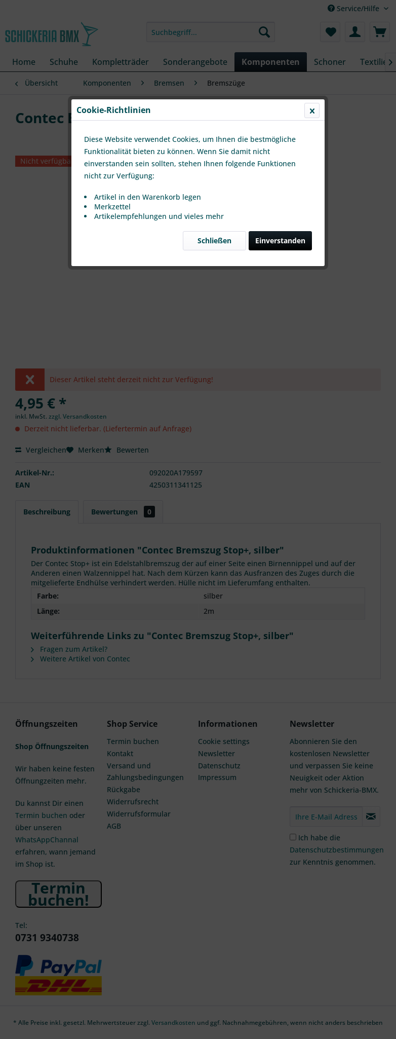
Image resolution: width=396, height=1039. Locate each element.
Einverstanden (280, 240)
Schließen (214, 240)
